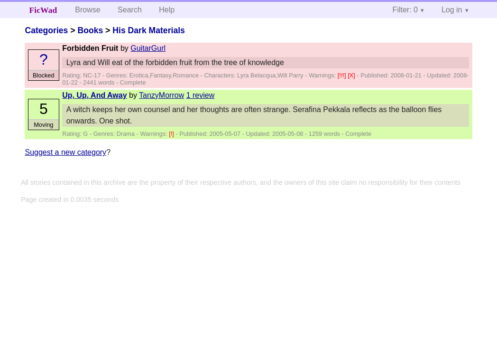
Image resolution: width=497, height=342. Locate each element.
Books (90, 30)
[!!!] (343, 75)
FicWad (43, 10)
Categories (46, 30)
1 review (200, 95)
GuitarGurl (148, 48)
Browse (87, 10)
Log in (452, 10)
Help (167, 10)
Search (130, 10)
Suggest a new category (65, 152)
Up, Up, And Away (94, 95)
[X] (352, 75)
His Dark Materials (148, 30)
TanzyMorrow (161, 95)
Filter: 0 (405, 10)
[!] (172, 133)
